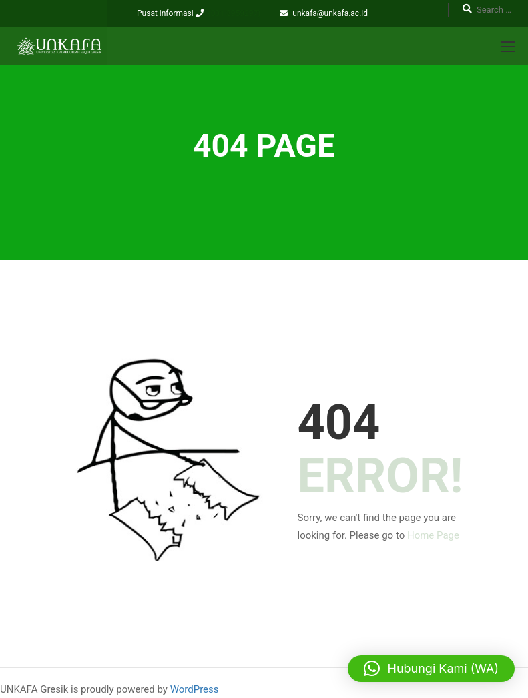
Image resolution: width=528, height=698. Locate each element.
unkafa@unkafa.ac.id (330, 13)
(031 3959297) (234, 13)
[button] (431, 668)
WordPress (194, 689)
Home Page (433, 535)
